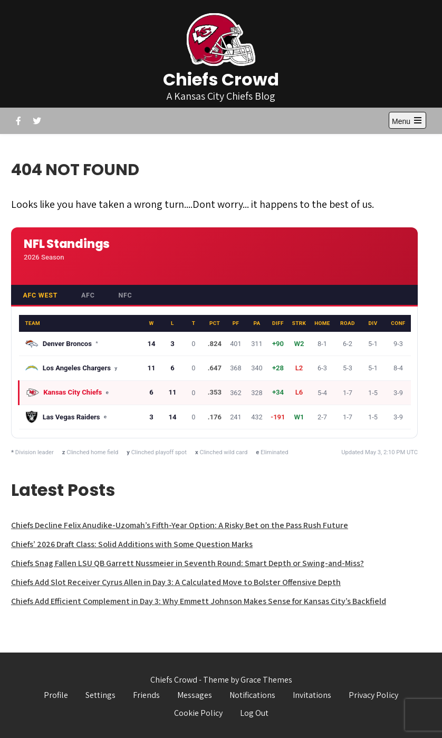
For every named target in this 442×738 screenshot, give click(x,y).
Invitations (312, 695)
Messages (194, 695)
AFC (88, 295)
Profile (56, 695)
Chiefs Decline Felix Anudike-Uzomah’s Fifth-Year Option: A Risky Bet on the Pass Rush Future (179, 525)
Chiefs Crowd (221, 79)
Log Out (254, 712)
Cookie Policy (198, 712)
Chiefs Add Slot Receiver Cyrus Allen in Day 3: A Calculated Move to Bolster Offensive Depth (176, 582)
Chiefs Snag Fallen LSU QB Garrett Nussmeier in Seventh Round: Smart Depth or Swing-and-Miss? (187, 563)
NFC (125, 295)
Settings (100, 695)
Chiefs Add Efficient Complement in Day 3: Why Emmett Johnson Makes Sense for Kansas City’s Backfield (198, 601)
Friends (146, 695)
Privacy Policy (373, 695)
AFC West (40, 295)
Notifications (252, 695)
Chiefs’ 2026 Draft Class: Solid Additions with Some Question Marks (132, 544)
